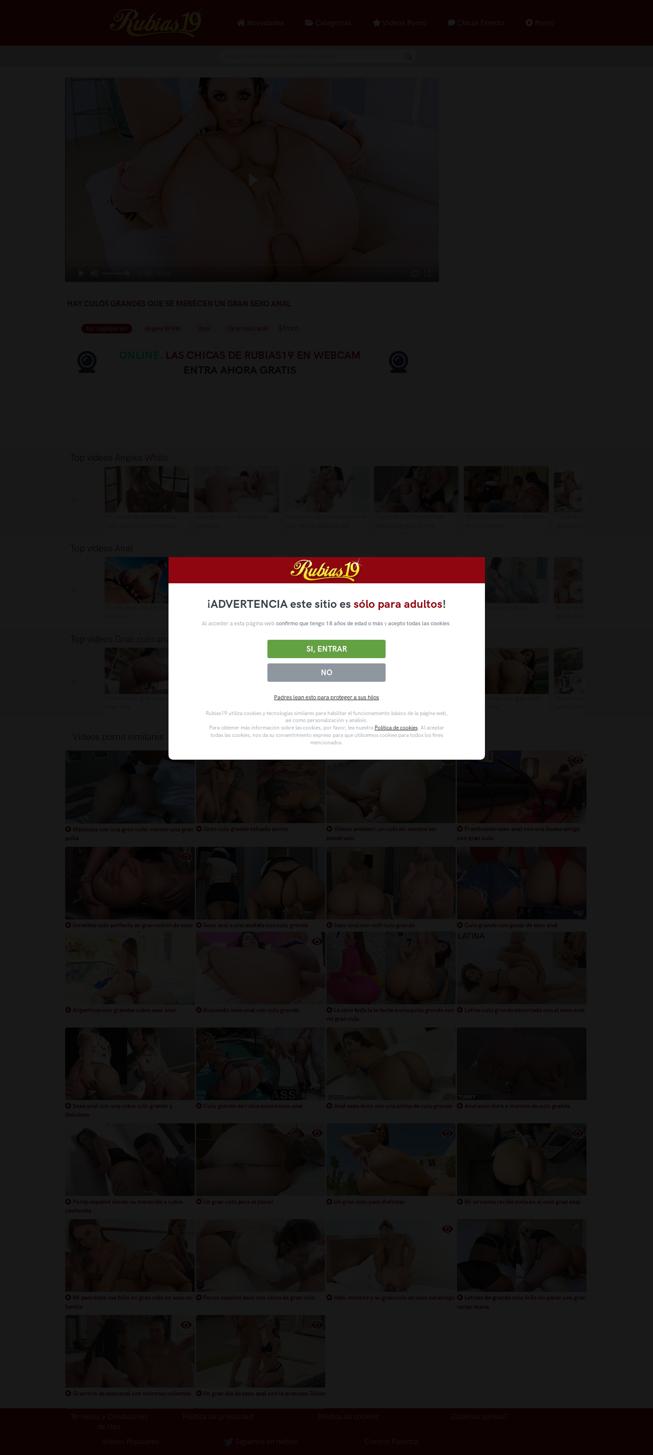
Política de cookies (396, 728)
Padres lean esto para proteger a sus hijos (326, 697)
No (326, 672)
